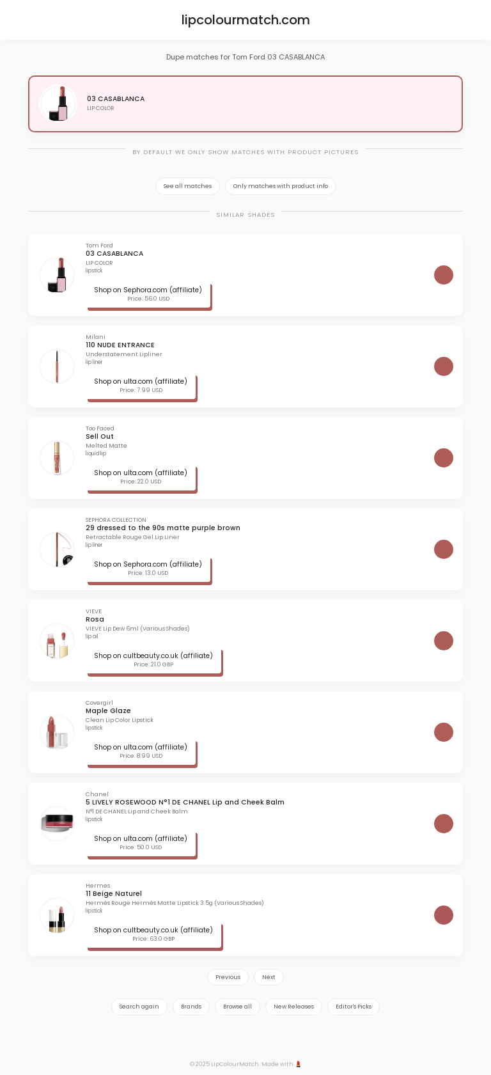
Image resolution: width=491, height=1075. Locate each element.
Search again (139, 1006)
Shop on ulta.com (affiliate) (140, 381)
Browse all (237, 1006)
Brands (191, 1006)
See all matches (188, 186)
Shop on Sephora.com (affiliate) (148, 290)
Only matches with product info (280, 186)
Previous (227, 977)
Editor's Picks (353, 1006)
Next (269, 977)
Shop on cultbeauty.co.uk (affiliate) (153, 656)
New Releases (294, 1006)
